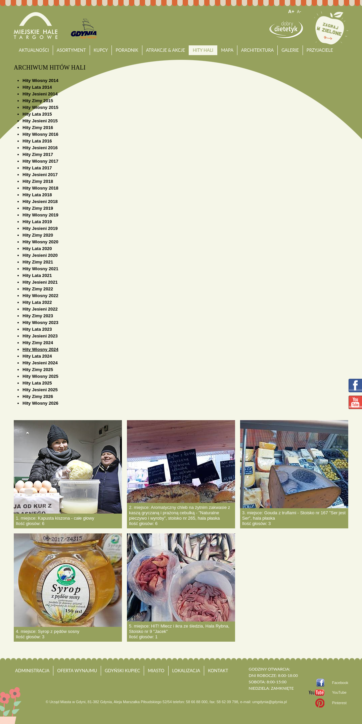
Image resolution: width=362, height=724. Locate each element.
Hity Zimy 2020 (37, 235)
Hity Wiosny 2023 (40, 322)
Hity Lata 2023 (37, 329)
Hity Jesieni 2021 (40, 282)
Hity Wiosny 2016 (40, 134)
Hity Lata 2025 (37, 383)
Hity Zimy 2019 (37, 208)
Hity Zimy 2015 (37, 100)
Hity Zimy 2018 (37, 181)
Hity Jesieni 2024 (40, 362)
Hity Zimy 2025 (37, 369)
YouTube (339, 692)
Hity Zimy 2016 (37, 127)
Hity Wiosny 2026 (40, 403)
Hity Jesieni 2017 (40, 174)
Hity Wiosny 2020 (40, 241)
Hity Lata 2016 (37, 141)
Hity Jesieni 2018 (40, 201)
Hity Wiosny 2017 (40, 161)
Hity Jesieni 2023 (40, 335)
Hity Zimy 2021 (37, 262)
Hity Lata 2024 (37, 356)
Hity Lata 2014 (37, 87)
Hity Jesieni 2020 (40, 255)
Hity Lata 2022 (37, 302)
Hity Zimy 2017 (37, 154)
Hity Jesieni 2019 (40, 228)
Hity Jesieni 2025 (40, 389)
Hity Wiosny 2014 (40, 80)
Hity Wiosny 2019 (40, 214)
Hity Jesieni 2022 (40, 309)
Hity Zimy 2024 (37, 342)
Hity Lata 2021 (37, 275)
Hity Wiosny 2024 (40, 349)
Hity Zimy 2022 (37, 288)
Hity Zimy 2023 (37, 315)
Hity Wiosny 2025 (40, 376)
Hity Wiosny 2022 (40, 295)
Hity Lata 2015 (37, 114)
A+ (291, 11)
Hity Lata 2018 (37, 194)
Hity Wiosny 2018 (40, 188)
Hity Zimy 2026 (37, 396)
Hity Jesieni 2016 (40, 147)
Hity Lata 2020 (37, 248)
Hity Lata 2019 (37, 221)
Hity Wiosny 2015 (40, 107)
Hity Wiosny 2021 (40, 268)
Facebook (340, 683)
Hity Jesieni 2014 (40, 93)
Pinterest (339, 703)
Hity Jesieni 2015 (40, 120)
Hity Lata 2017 (37, 167)
